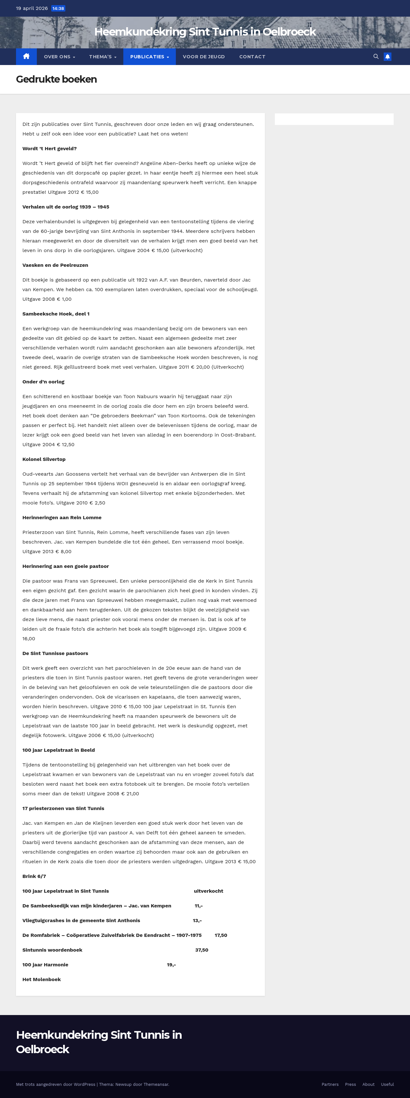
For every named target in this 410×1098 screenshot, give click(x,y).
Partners (330, 1084)
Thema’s (101, 57)
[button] (376, 56)
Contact (252, 57)
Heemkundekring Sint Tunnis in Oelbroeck (205, 31)
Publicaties (148, 57)
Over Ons (58, 57)
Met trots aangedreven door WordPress (56, 1084)
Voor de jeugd (204, 57)
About (369, 1084)
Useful (387, 1084)
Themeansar (156, 1084)
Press (350, 1084)
